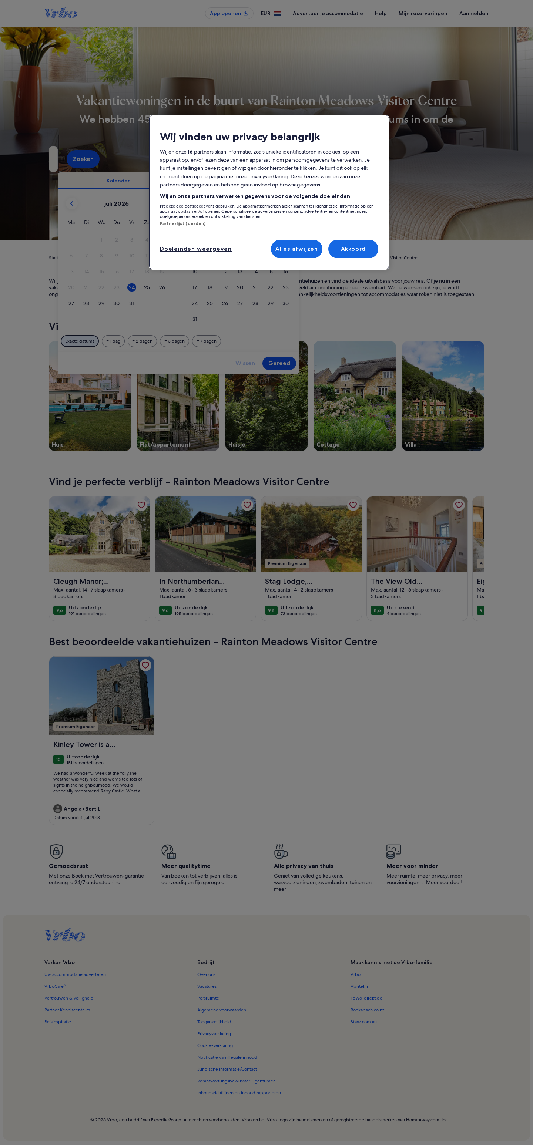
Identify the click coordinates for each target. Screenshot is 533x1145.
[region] (269, 192)
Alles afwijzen (296, 248)
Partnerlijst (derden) (182, 223)
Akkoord (353, 248)
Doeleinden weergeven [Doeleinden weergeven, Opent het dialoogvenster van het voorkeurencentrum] (196, 248)
